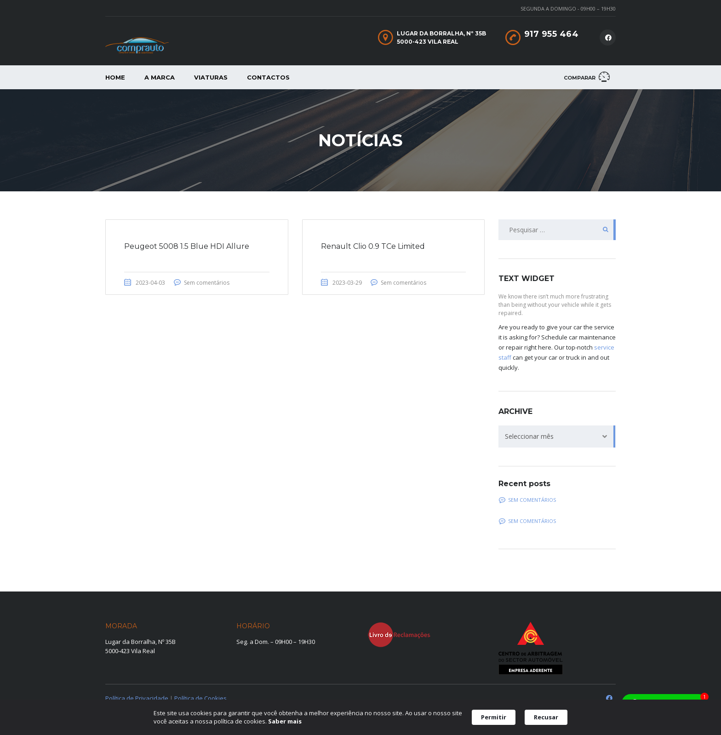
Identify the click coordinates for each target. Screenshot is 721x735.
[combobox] (557, 436)
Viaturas (211, 77)
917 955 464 (551, 34)
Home (115, 77)
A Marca (159, 77)
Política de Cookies (200, 698)
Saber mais (285, 721)
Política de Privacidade (136, 698)
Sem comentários (206, 283)
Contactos (268, 77)
